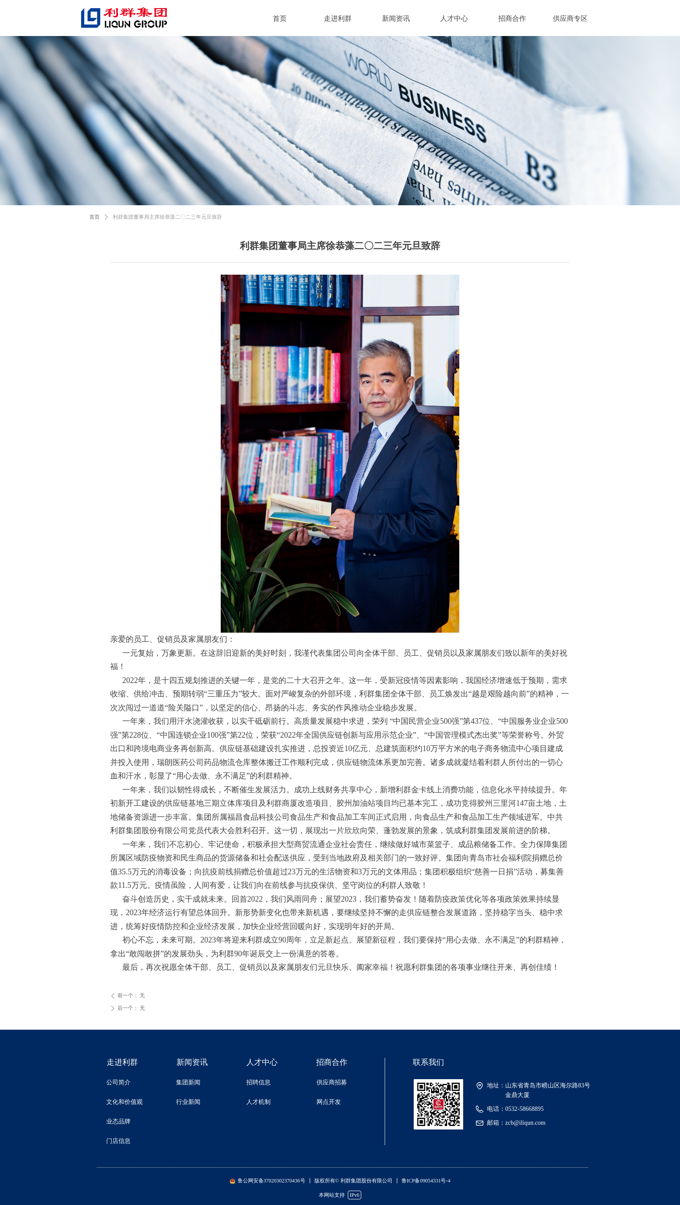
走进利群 (338, 18)
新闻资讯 (396, 18)
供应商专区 (570, 18)
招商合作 (512, 18)
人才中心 (454, 18)
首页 (280, 18)
